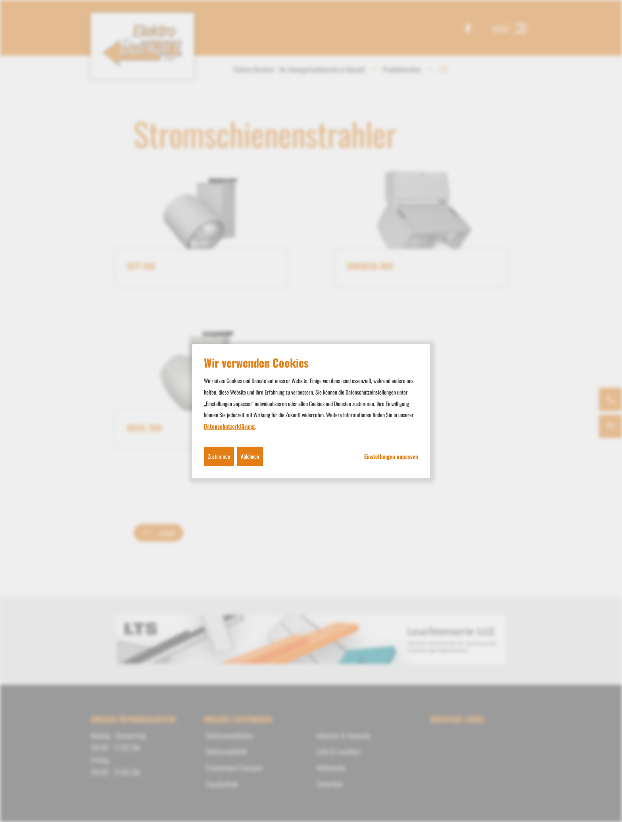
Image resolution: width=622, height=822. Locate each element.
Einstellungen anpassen (391, 456)
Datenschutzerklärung (229, 426)
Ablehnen (250, 456)
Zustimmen (219, 456)
